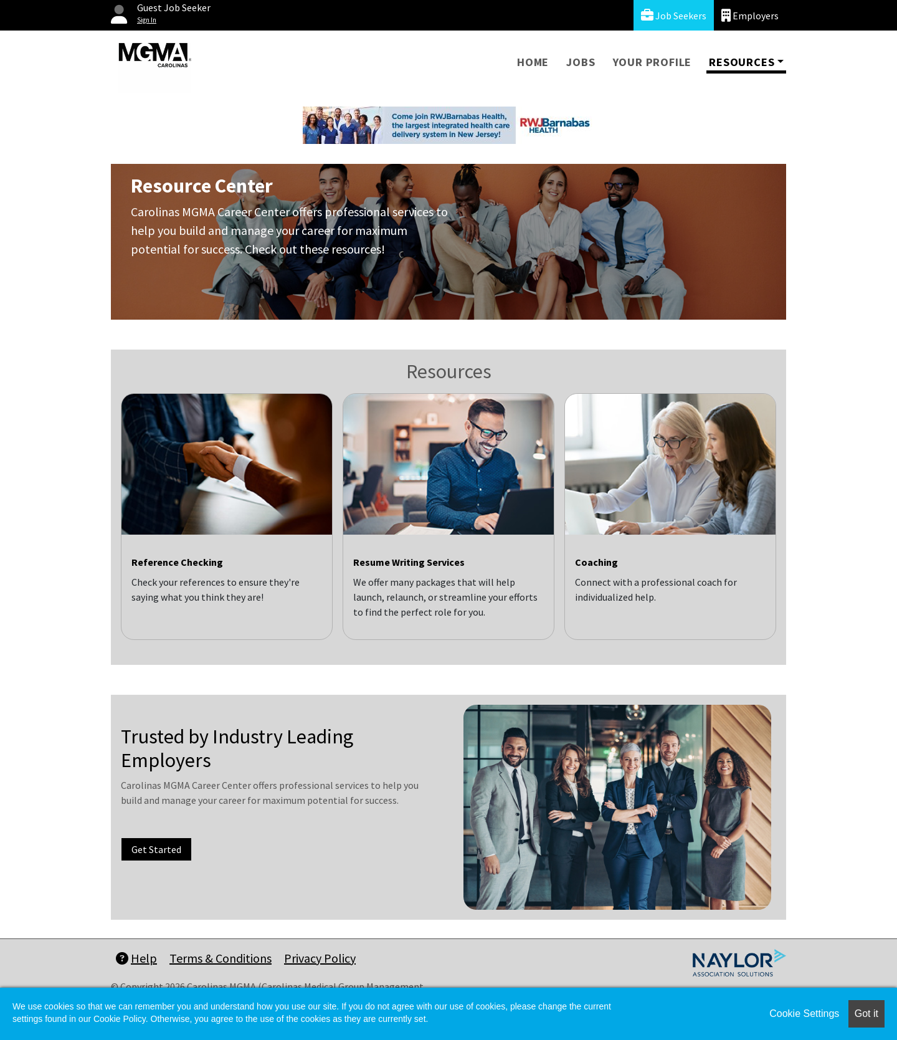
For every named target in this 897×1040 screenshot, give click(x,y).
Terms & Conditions (220, 958)
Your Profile (652, 62)
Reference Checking (177, 562)
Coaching (596, 562)
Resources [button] (741, 62)
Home (533, 62)
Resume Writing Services (409, 562)
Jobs (580, 62)
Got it (866, 1013)
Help (136, 958)
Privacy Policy (320, 958)
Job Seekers (673, 15)
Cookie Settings (804, 1013)
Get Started (156, 849)
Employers (750, 15)
